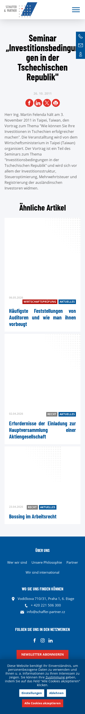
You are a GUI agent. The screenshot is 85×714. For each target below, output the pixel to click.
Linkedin (50, 640)
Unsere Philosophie (47, 562)
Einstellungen (32, 693)
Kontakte (80, 54)
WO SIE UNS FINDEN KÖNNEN (42, 588)
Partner (72, 562)
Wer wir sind (17, 562)
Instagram (42, 640)
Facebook (35, 640)
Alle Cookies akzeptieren (42, 703)
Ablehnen (56, 693)
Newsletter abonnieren (42, 654)
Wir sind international (42, 572)
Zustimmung (55, 677)
